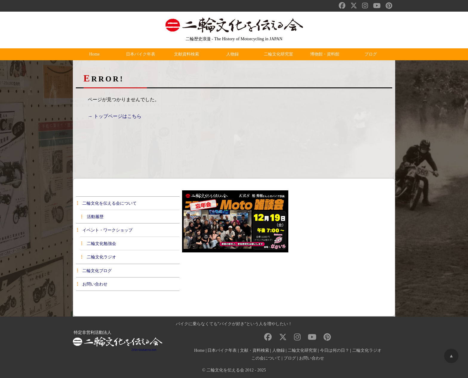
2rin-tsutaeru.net (143, 350)
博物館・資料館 (326, 54)
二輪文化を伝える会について (107, 203)
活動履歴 (92, 216)
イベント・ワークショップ (105, 230)
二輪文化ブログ (94, 270)
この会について (266, 358)
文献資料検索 (188, 54)
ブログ (372, 54)
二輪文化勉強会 (98, 243)
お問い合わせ (92, 284)
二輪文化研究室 (280, 54)
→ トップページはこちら (114, 116)
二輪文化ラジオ (98, 256)
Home (96, 54)
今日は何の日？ (334, 350)
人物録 (234, 54)
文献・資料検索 (254, 350)
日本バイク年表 (141, 54)
